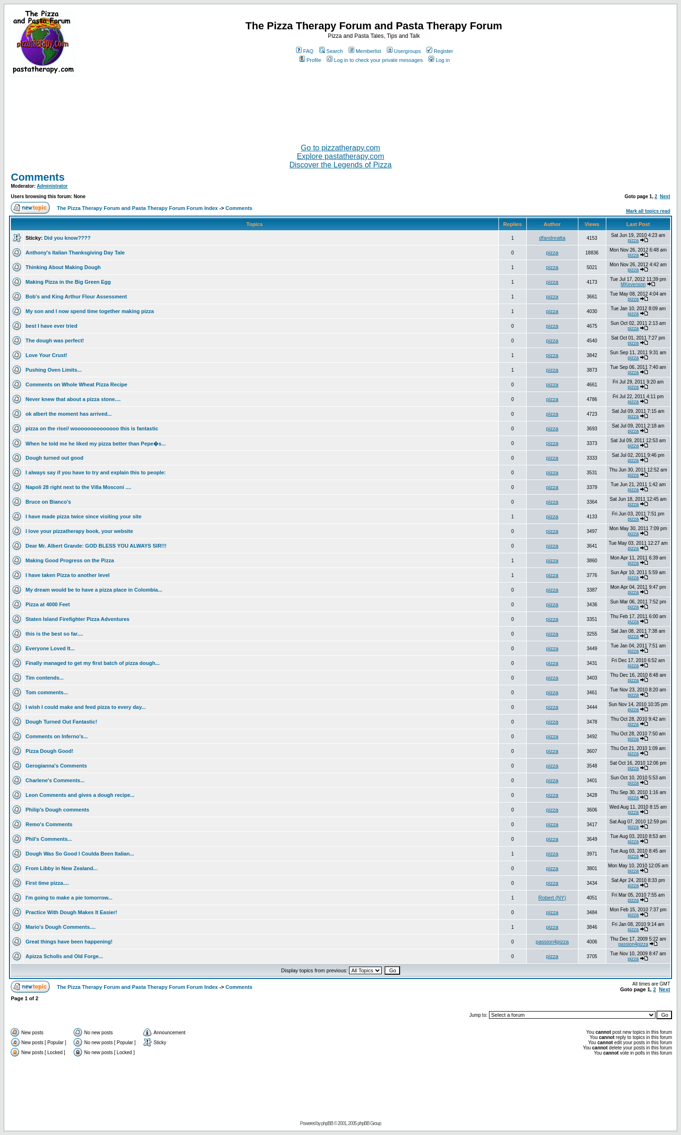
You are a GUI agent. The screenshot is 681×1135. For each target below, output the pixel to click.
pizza (633, 240)
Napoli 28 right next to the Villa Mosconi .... (78, 487)
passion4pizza (552, 941)
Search (331, 51)
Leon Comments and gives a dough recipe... (80, 795)
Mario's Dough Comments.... (61, 927)
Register (440, 51)
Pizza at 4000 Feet (48, 604)
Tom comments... (47, 692)
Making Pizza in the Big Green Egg (68, 282)
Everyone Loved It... (50, 648)
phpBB (327, 1123)
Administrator (52, 186)
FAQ (305, 51)
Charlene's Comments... (55, 780)
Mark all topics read (648, 211)
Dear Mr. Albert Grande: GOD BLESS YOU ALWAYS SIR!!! (96, 546)
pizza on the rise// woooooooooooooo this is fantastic (92, 428)
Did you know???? (67, 238)
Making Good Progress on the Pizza (70, 560)
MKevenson (633, 284)
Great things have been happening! (69, 941)
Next (665, 196)
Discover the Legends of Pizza (340, 165)
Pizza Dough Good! (49, 751)
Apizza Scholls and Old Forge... (64, 956)
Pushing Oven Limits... (54, 370)
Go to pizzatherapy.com (340, 148)
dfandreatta (552, 238)
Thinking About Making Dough (63, 267)
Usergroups (404, 51)
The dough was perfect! (55, 340)
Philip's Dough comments (57, 809)
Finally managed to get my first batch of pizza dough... (93, 663)
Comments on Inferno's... (57, 736)
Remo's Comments (49, 824)
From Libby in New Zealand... (61, 868)
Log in (439, 60)
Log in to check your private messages (375, 60)
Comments (38, 177)
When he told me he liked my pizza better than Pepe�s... (96, 443)
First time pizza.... (47, 883)
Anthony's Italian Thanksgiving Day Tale (75, 252)
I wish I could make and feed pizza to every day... (86, 707)
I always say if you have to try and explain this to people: (96, 472)
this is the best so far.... (54, 634)
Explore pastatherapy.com (340, 156)
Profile (310, 60)
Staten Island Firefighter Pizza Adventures (78, 619)
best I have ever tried (51, 326)
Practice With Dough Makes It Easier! (71, 912)
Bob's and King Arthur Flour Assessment (76, 296)
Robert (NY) (552, 897)
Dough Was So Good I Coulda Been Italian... (80, 853)
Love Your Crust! (46, 355)
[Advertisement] (340, 106)
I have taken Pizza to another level (68, 575)
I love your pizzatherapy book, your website (79, 531)
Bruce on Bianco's (48, 502)
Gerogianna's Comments (56, 765)
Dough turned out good (54, 458)
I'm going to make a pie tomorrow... (69, 897)
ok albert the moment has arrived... (69, 414)
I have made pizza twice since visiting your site (83, 516)
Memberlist (365, 51)
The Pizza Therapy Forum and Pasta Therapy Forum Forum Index (137, 208)
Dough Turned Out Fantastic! (61, 722)
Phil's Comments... (49, 839)
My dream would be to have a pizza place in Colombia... (94, 590)
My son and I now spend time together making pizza (90, 311)
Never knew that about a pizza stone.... (73, 399)
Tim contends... (44, 678)
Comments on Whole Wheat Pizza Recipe (76, 384)
